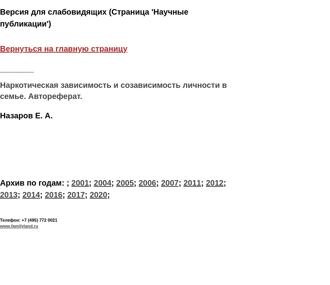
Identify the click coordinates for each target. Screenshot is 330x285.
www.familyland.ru (19, 226)
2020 (98, 194)
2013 (9, 194)
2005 (125, 183)
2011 (192, 183)
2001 (80, 183)
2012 (215, 183)
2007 (170, 183)
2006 (148, 183)
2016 (53, 194)
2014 (31, 194)
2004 (102, 183)
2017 (76, 194)
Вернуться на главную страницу (63, 48)
